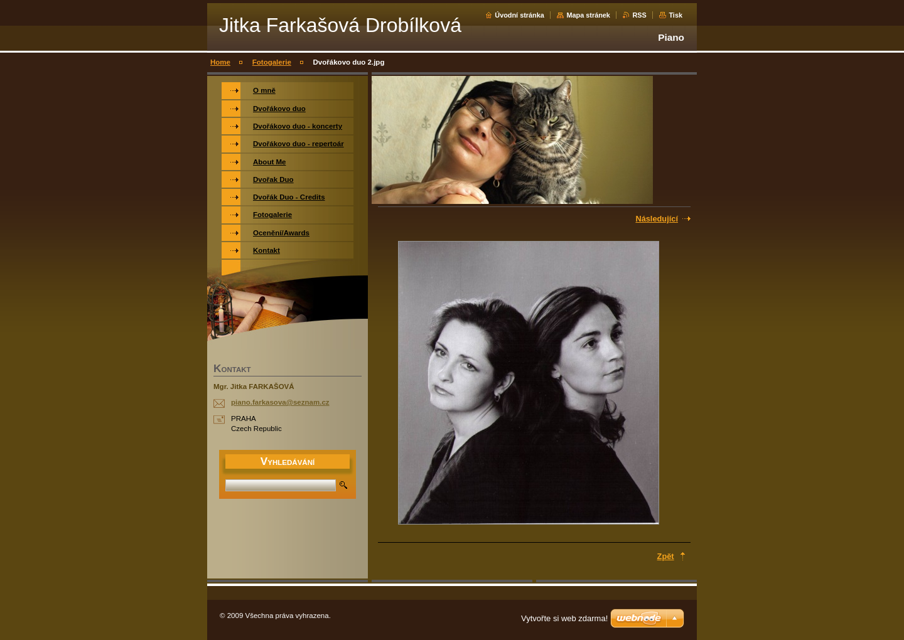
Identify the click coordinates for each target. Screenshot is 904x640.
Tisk (675, 15)
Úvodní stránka (519, 15)
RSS (639, 15)
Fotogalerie (271, 62)
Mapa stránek (588, 15)
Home (220, 62)
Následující (656, 218)
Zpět (665, 556)
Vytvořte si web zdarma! (564, 618)
